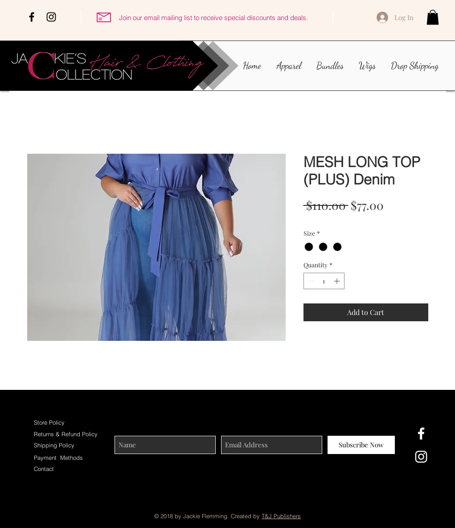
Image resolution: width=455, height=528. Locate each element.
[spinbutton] (324, 281)
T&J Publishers (281, 516)
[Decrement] (310, 281)
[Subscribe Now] (361, 445)
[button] (432, 17)
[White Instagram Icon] (421, 457)
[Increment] (337, 281)
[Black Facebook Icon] (31, 17)
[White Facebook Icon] (421, 434)
